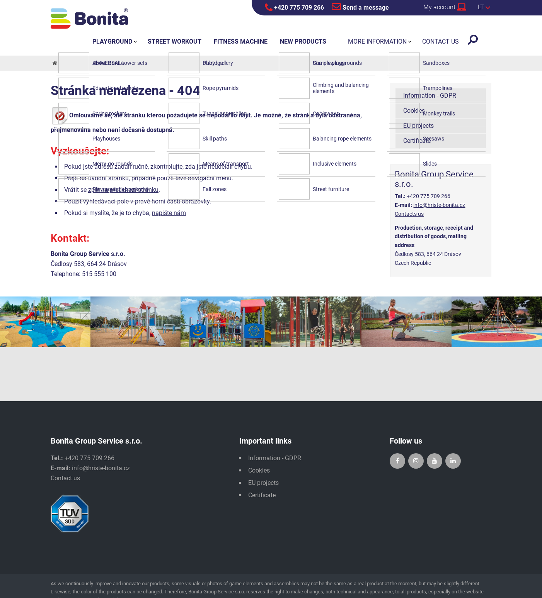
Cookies (414, 110)
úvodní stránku (108, 178)
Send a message (360, 6)
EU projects (418, 125)
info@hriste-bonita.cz (439, 205)
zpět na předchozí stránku (123, 189)
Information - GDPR (429, 95)
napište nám (169, 213)
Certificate (417, 140)
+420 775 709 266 (294, 7)
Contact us (65, 478)
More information (377, 41)
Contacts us (409, 214)
